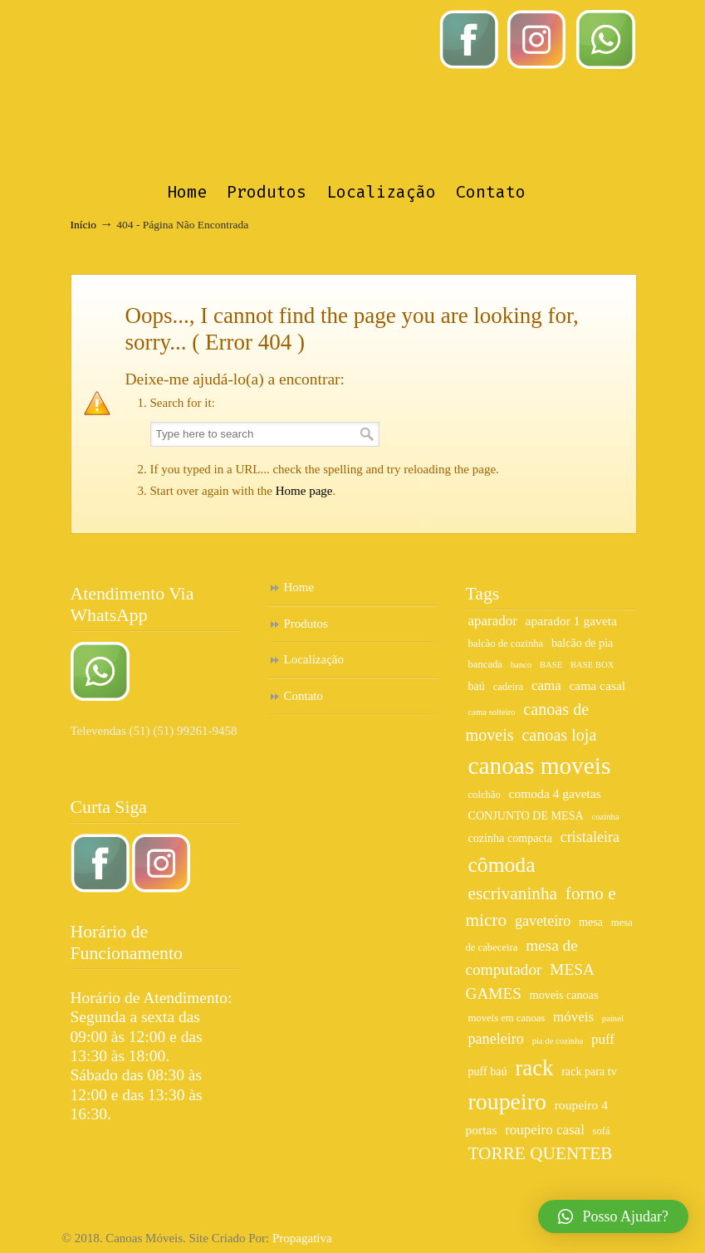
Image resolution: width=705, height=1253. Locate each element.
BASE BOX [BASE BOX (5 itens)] (592, 664)
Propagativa (302, 1238)
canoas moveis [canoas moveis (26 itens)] (539, 765)
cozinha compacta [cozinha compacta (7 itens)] (510, 837)
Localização (314, 659)
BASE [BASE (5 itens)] (551, 664)
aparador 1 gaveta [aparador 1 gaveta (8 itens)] (571, 621)
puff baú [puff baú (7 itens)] (487, 1071)
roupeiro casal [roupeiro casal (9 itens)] (545, 1130)
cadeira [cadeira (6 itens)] (508, 687)
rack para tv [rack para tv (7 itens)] (589, 1071)
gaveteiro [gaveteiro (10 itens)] (542, 921)
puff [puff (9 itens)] (602, 1039)
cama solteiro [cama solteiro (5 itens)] (492, 712)
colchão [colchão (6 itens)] (484, 794)
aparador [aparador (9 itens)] (492, 621)
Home (299, 587)
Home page (304, 490)
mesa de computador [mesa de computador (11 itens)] (522, 957)
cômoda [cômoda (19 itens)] (502, 865)
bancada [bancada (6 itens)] (485, 664)
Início (84, 224)
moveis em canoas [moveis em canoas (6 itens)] (507, 1018)
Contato (304, 695)
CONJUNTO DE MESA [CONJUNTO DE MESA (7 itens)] (526, 815)
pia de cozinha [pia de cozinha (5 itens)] (558, 1040)
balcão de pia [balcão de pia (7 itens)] (582, 642)
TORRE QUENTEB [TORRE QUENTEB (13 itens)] (540, 1153)
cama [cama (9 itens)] (546, 685)
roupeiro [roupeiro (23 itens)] (507, 1101)
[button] (613, 1216)
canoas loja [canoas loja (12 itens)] (558, 735)
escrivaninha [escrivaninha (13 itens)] (513, 893)
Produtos (306, 623)
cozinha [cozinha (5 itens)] (605, 816)
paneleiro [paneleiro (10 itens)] (496, 1038)
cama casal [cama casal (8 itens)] (597, 685)
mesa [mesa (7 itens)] (591, 921)
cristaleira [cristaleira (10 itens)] (590, 837)
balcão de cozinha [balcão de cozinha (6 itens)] (506, 643)
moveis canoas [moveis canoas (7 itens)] (564, 994)
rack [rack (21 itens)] (534, 1067)
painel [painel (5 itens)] (613, 1018)
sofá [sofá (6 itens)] (601, 1131)
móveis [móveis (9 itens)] (573, 1017)
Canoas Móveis (369, 88)
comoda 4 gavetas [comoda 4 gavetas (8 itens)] (555, 793)
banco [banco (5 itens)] (521, 664)
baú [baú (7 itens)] (476, 686)
